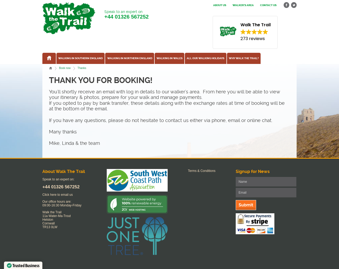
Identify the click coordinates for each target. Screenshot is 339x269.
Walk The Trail (68, 18)
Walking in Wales (169, 58)
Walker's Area (243, 5)
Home (50, 68)
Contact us (268, 5)
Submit (246, 204)
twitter (294, 5)
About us (219, 5)
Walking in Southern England (80, 58)
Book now (65, 68)
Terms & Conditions (202, 171)
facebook (286, 5)
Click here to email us (57, 195)
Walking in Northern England (129, 58)
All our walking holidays (205, 58)
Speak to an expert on (126, 15)
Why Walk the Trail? (244, 58)
